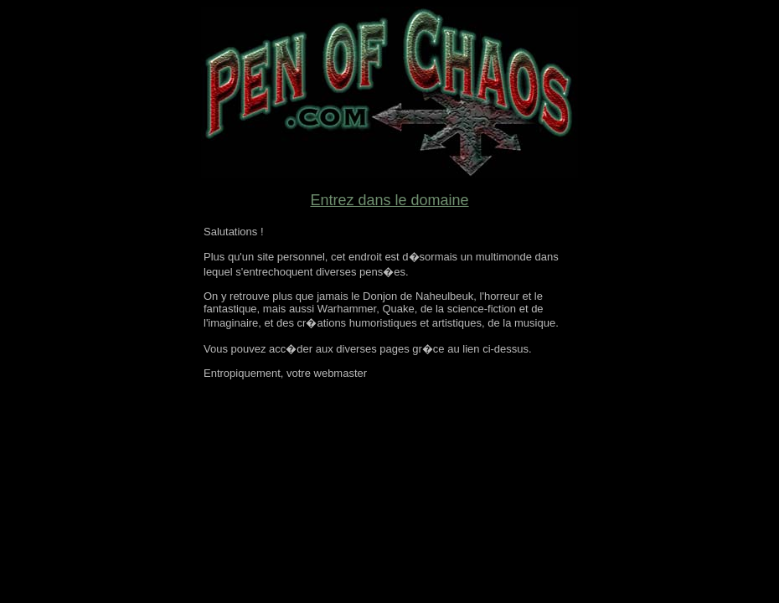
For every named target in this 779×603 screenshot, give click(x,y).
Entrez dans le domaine (389, 200)
